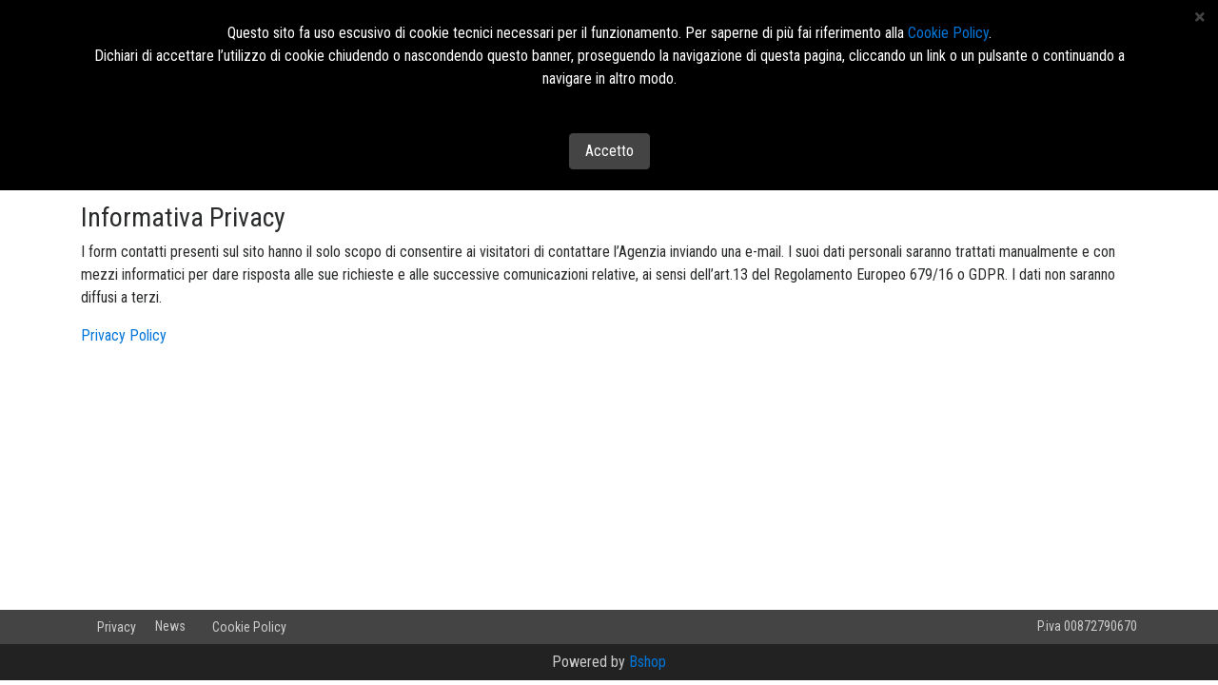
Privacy (116, 627)
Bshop (647, 662)
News (170, 626)
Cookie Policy (249, 627)
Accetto (609, 151)
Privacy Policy (124, 335)
